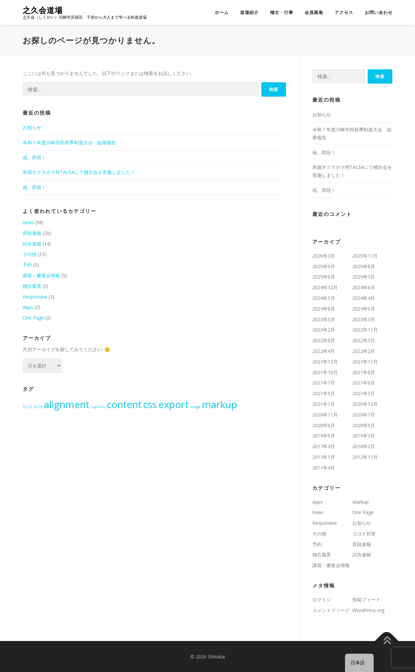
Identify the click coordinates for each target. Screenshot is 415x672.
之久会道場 (43, 10)
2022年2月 (363, 351)
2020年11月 (325, 414)
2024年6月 (363, 287)
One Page (33, 318)
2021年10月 (325, 372)
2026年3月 (323, 256)
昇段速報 (32, 233)
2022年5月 (363, 340)
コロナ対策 (364, 533)
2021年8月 (363, 372)
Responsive (35, 297)
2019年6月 (323, 435)
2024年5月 (323, 298)
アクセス (344, 12)
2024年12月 (325, 287)
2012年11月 (365, 457)
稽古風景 (32, 286)
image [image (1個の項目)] (195, 406)
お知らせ (32, 127)
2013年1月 (323, 457)
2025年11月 (365, 256)
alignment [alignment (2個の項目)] (66, 404)
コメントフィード (331, 610)
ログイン (321, 599)
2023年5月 (323, 319)
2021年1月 (323, 404)
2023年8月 (323, 309)
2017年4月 (323, 446)
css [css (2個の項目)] (150, 404)
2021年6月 (363, 382)
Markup (360, 502)
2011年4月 (323, 467)
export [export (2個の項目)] (173, 404)
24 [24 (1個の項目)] (35, 406)
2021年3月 (363, 393)
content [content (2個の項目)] (124, 404)
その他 (30, 254)
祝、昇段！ (34, 157)
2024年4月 (363, 298)
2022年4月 (323, 351)
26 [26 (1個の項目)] (41, 406)
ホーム (222, 12)
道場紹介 (249, 12)
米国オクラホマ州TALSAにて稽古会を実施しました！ (79, 172)
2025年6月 (323, 277)
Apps (28, 307)
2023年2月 (323, 330)
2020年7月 (363, 414)
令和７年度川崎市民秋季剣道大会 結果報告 (69, 142)
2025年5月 (363, 277)
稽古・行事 (281, 12)
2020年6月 (323, 425)
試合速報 (32, 244)
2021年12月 (325, 361)
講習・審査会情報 (41, 275)
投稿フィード (366, 599)
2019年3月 (363, 435)
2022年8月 (323, 340)
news (28, 222)
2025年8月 (363, 266)
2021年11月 (365, 361)
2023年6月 (363, 309)
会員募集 (314, 12)
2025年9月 (323, 266)
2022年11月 (365, 330)
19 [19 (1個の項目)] (25, 406)
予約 (27, 265)
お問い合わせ (379, 12)
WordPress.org (368, 610)
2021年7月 (323, 382)
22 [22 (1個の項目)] (30, 406)
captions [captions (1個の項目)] (98, 406)
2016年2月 (363, 446)
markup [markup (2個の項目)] (219, 404)
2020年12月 (365, 404)
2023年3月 (363, 319)
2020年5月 (363, 425)
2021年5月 (323, 393)
